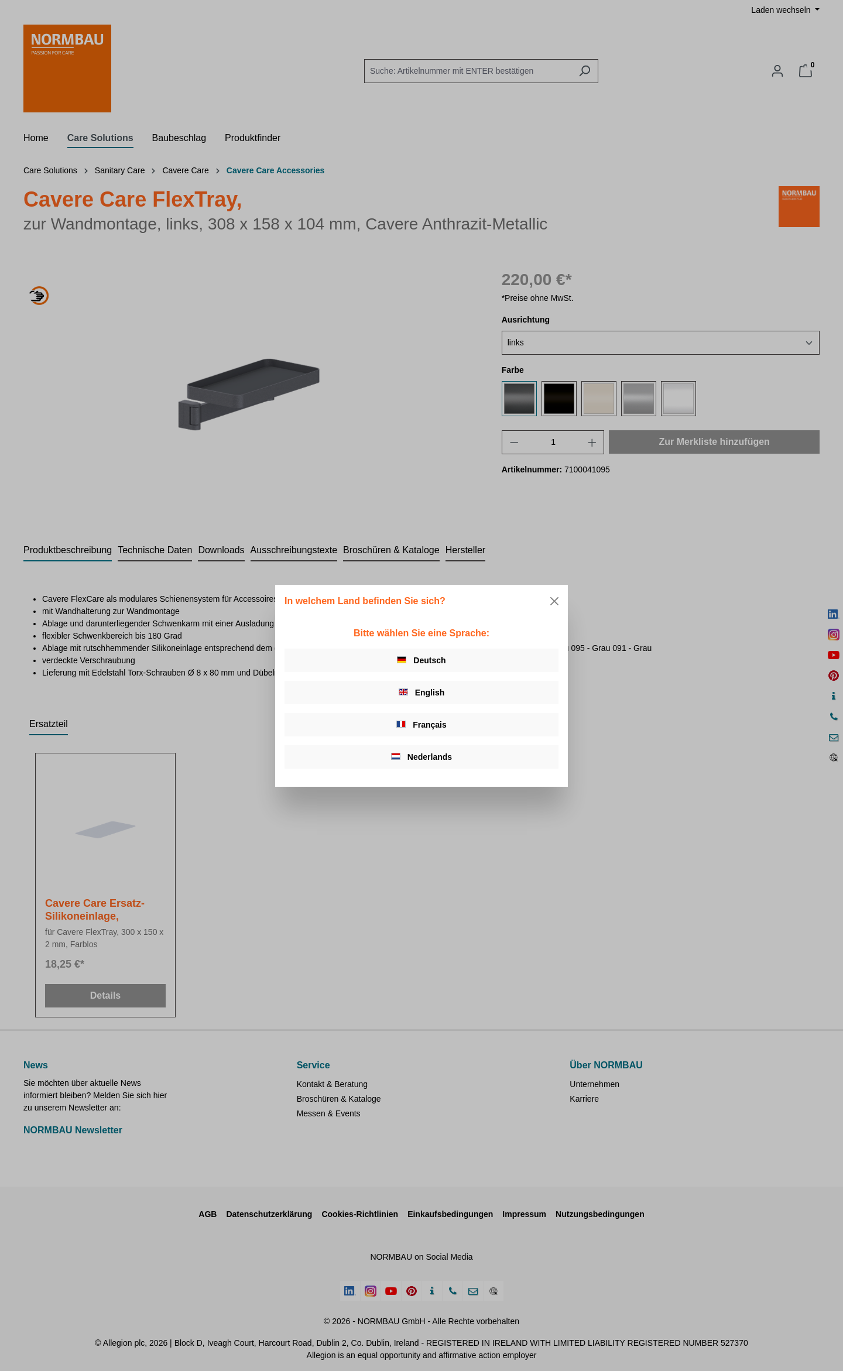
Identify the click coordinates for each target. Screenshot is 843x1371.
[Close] (554, 601)
